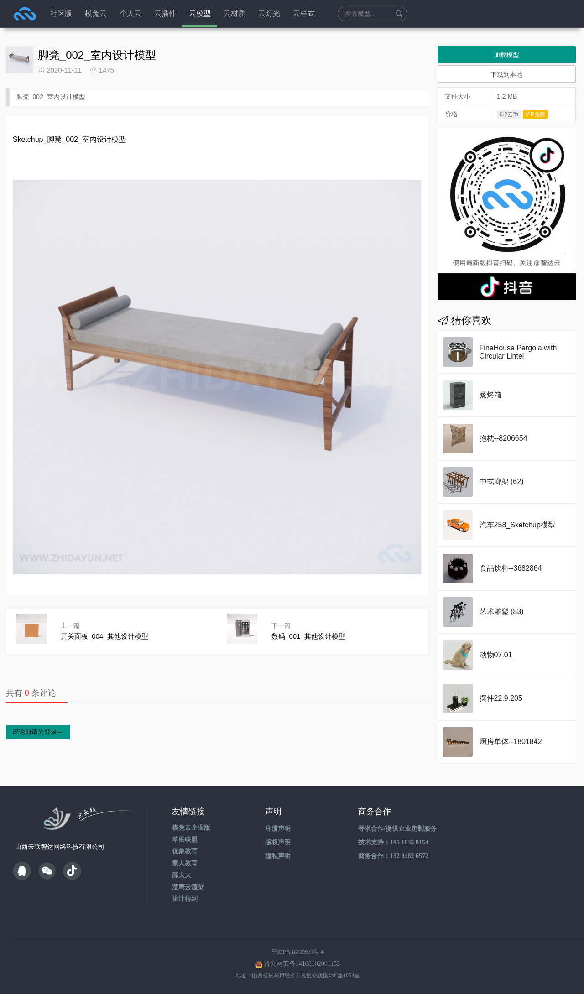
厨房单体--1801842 (511, 741)
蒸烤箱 (490, 395)
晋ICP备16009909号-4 (297, 952)
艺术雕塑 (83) (502, 611)
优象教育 (185, 851)
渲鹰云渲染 (188, 887)
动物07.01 (496, 655)
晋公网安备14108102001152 (302, 963)
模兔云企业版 (191, 827)
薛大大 (181, 875)
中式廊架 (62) (502, 481)
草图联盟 (185, 839)
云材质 (234, 13)
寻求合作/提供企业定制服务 (397, 828)
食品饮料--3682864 (511, 568)
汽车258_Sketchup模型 (517, 525)
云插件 (165, 13)
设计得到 (185, 898)
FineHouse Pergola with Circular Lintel (518, 352)
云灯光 (269, 13)
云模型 (200, 13)
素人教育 (185, 863)
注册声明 (278, 828)
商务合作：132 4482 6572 (393, 856)
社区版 (61, 13)
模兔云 (96, 13)
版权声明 (278, 842)
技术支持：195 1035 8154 (393, 842)
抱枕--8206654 (503, 438)
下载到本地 (506, 74)
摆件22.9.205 (501, 698)
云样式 (304, 13)
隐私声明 (278, 856)
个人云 (130, 13)
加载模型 (506, 54)
